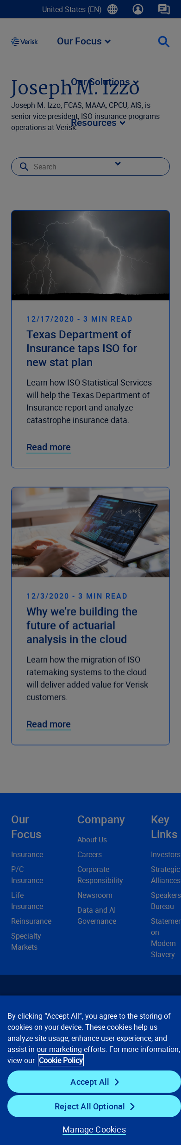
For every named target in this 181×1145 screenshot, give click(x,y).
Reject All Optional (90, 1106)
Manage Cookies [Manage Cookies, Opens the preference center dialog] (94, 1129)
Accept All (89, 1081)
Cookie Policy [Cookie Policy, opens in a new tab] (61, 1060)
